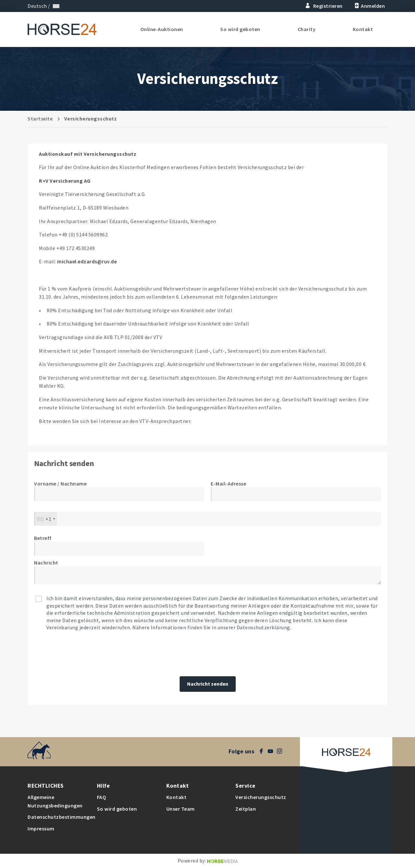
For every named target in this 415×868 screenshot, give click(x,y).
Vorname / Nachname (60, 483)
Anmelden (369, 6)
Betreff (43, 538)
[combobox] (45, 519)
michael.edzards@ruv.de (87, 261)
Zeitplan (245, 808)
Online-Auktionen (161, 29)
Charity (307, 29)
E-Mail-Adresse (228, 483)
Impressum (41, 828)
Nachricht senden (207, 683)
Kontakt (363, 29)
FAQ (101, 797)
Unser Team (180, 808)
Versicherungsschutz (260, 797)
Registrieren (324, 6)
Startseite (40, 118)
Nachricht (46, 562)
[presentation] (83, 654)
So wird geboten (240, 29)
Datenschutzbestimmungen (62, 817)
